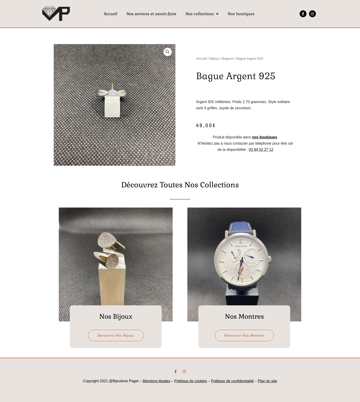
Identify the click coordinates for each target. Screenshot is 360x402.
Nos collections (202, 14)
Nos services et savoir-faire (151, 13)
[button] (167, 52)
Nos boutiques (241, 13)
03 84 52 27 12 (261, 150)
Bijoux (214, 58)
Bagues (227, 58)
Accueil (110, 13)
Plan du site (267, 381)
